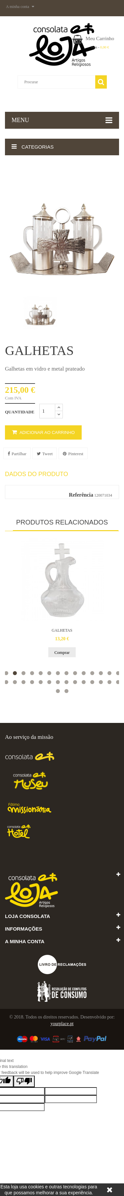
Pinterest (73, 453)
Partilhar (17, 453)
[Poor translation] (24, 1081)
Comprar (61, 652)
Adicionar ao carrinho (43, 432)
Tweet (45, 453)
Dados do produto (36, 474)
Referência (81, 495)
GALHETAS (62, 630)
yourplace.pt (62, 1023)
